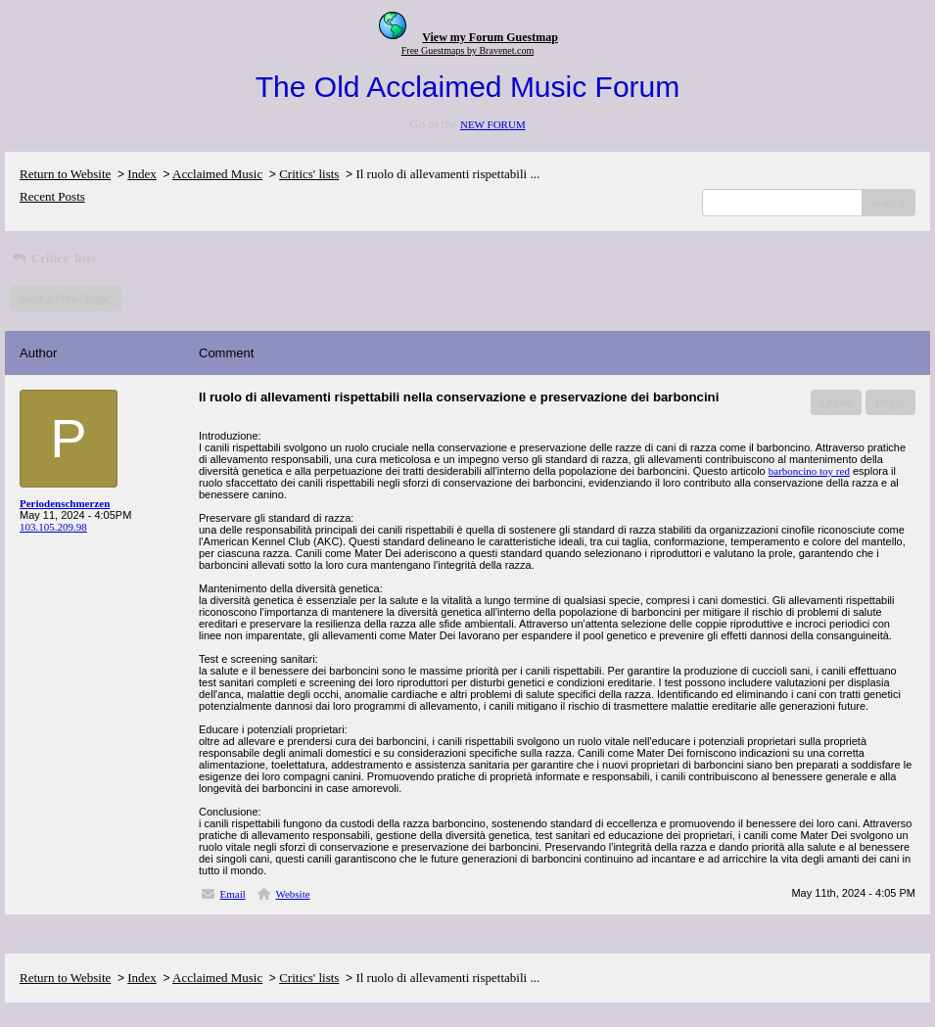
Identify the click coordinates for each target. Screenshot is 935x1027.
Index (142, 173)
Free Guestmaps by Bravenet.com (468, 50)
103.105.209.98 (53, 527)
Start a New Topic (66, 298)
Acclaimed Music (217, 173)
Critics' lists (309, 173)
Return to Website (65, 173)
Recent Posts (52, 196)
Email (233, 894)
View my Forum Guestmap (490, 37)
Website (292, 894)
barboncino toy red (809, 471)
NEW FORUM (493, 124)
